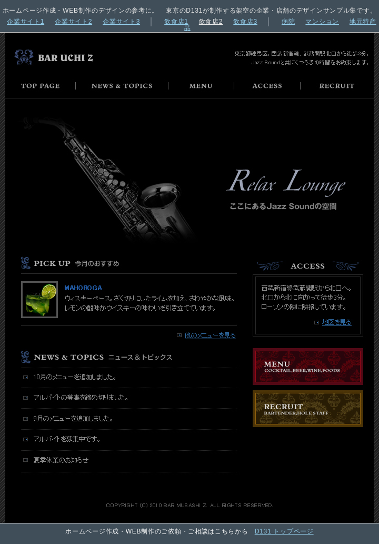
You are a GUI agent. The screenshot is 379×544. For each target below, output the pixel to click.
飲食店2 (211, 21)
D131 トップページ (284, 531)
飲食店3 (245, 21)
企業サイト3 (121, 21)
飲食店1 (176, 21)
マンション (322, 21)
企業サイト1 (25, 21)
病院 (288, 21)
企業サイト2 (73, 21)
